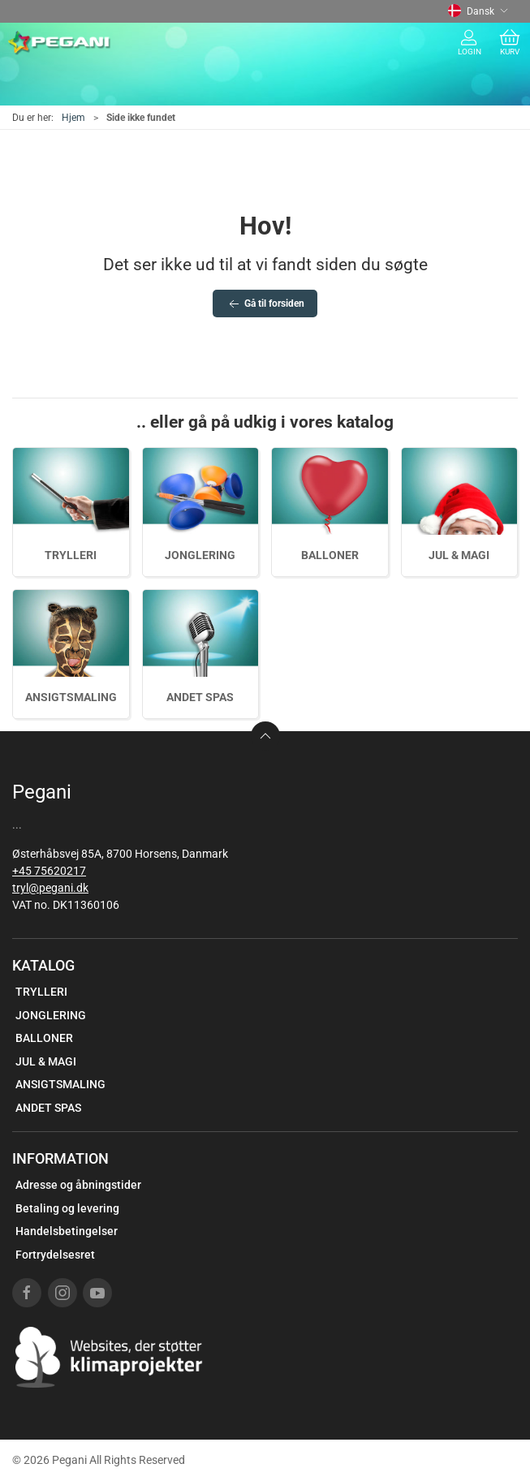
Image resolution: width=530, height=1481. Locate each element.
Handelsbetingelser (66, 1231)
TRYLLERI (71, 555)
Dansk (478, 11)
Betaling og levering (67, 1208)
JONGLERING (200, 555)
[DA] (59, 43)
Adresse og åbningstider (78, 1184)
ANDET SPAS (200, 697)
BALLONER (330, 555)
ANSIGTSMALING (71, 697)
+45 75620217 (49, 870)
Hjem (73, 117)
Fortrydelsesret (55, 1254)
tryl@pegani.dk (50, 887)
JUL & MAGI (459, 555)
